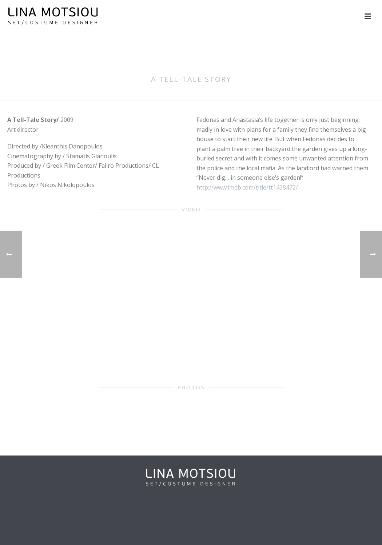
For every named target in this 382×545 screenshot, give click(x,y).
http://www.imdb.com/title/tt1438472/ (247, 187)
